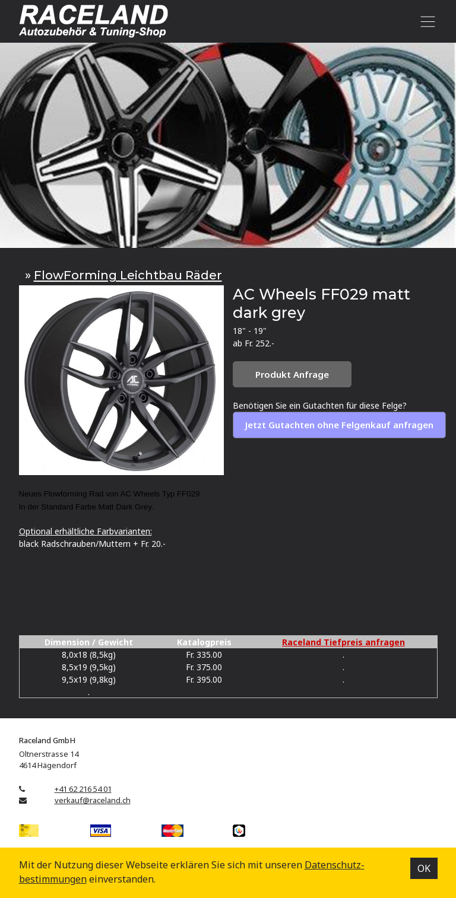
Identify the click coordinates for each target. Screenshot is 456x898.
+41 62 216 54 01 (83, 789)
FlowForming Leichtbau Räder (128, 275)
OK (423, 868)
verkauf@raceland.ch (93, 800)
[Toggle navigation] (426, 21)
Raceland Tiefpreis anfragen (343, 642)
